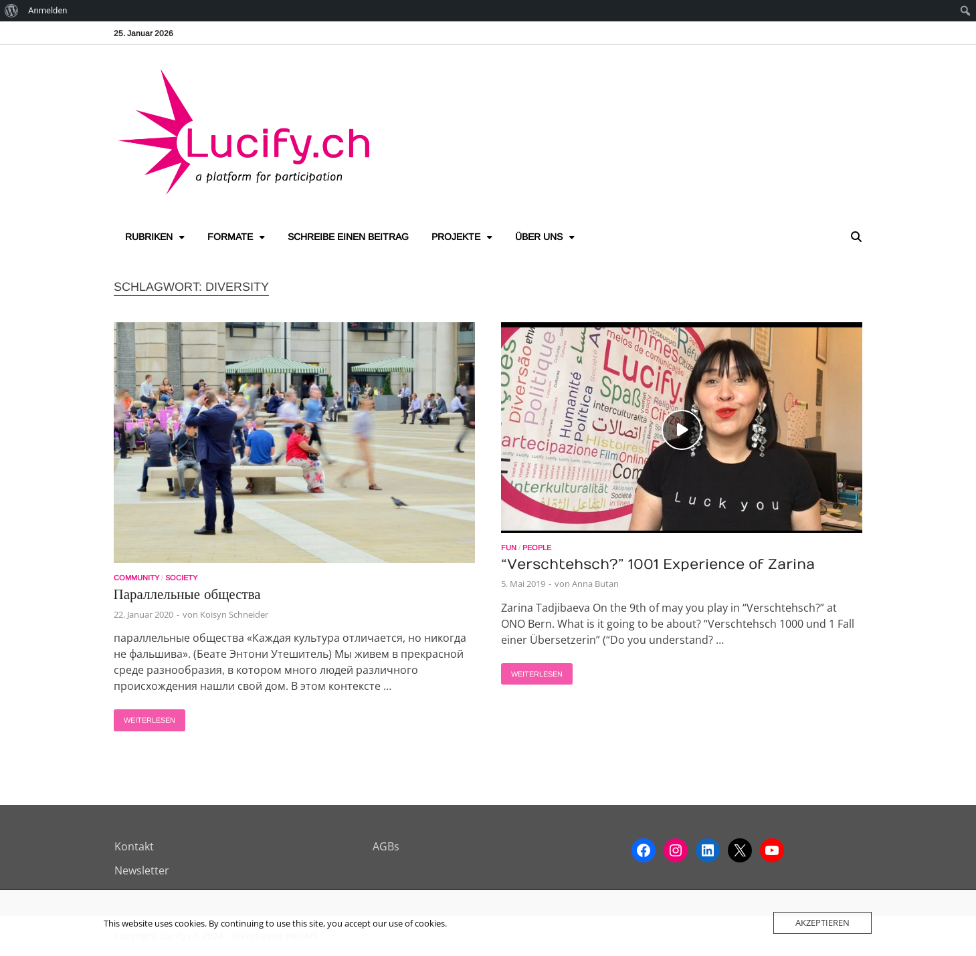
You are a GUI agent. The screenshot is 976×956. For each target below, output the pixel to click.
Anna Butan (595, 584)
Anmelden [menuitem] (48, 10)
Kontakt (134, 846)
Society (181, 578)
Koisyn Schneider (234, 614)
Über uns (539, 236)
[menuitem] (11, 10)
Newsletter (141, 870)
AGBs (386, 846)
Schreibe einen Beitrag (348, 236)
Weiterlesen (144, 716)
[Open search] (856, 237)
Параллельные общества (187, 594)
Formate (230, 236)
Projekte (455, 236)
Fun (508, 548)
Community (136, 578)
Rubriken (149, 236)
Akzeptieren (822, 923)
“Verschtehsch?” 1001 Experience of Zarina (658, 564)
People (536, 548)
